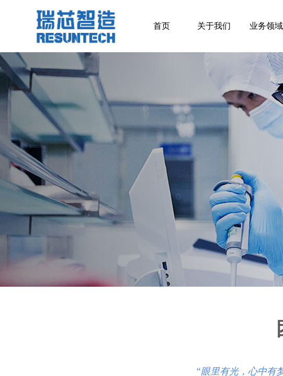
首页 (161, 25)
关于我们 (214, 25)
